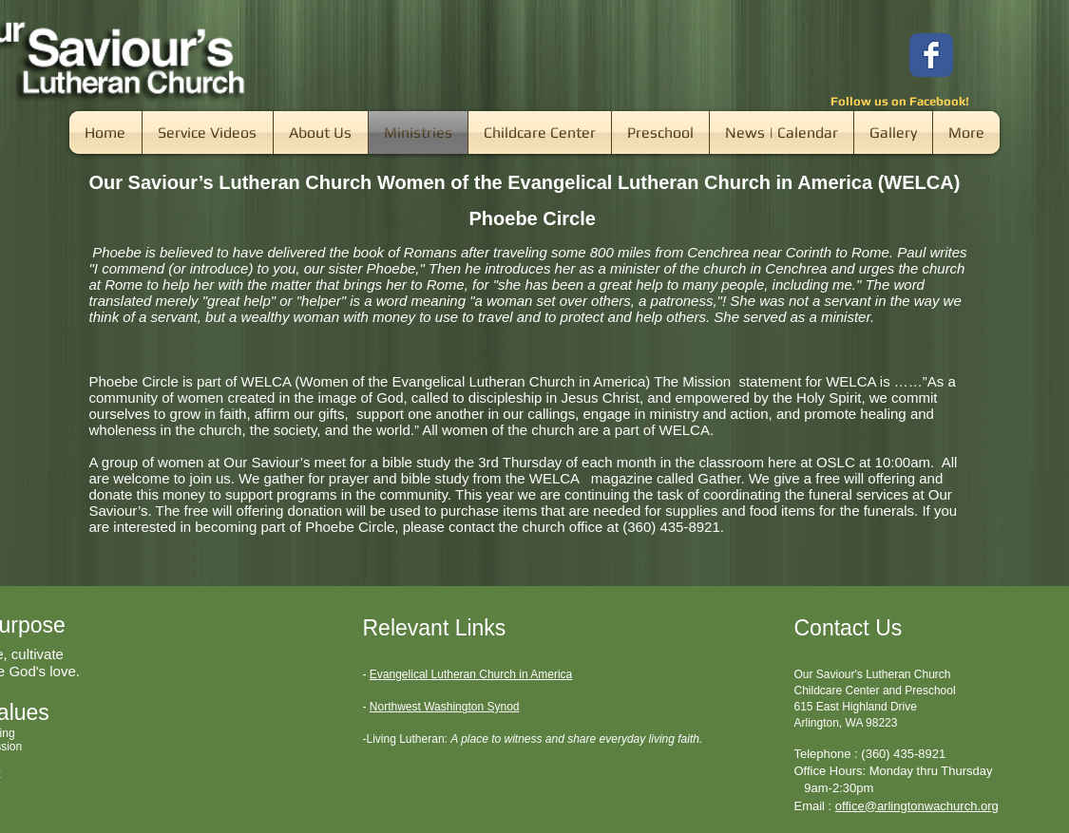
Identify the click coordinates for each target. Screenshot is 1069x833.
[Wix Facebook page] (931, 55)
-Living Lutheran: (405, 739)
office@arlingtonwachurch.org (917, 806)
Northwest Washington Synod (445, 706)
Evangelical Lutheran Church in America (471, 674)
